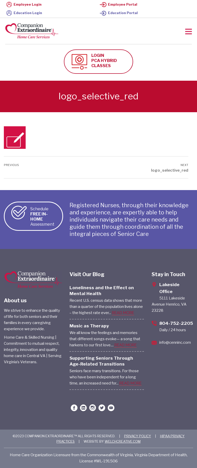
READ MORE (123, 312)
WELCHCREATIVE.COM (123, 441)
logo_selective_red (169, 170)
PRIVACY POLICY (137, 436)
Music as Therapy (89, 325)
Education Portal (119, 13)
